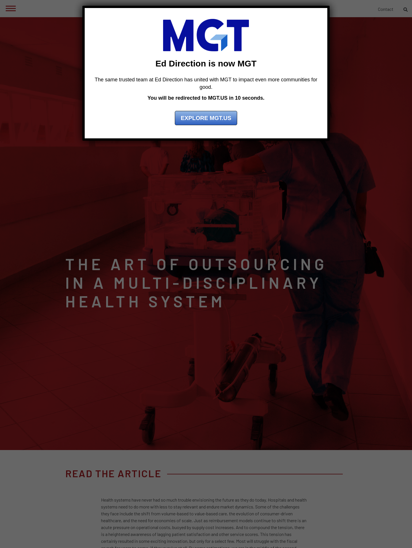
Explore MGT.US (206, 118)
